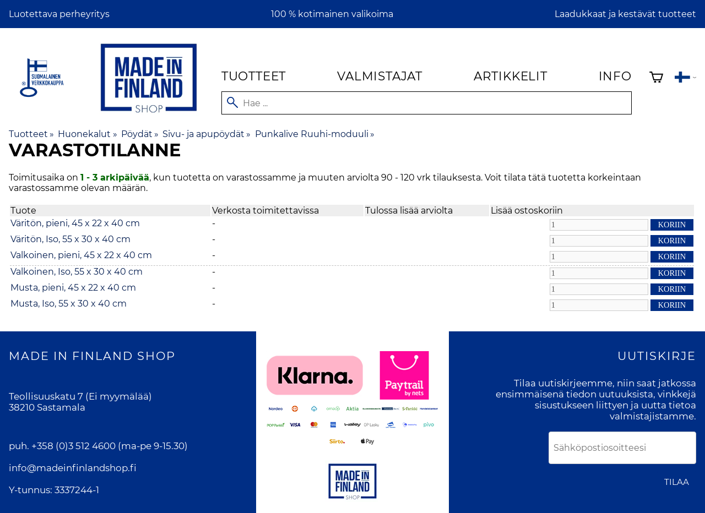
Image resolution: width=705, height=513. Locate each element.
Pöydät (140, 134)
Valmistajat (379, 76)
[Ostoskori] (656, 78)
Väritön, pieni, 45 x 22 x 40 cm (75, 223)
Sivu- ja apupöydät (206, 134)
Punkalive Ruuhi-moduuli (315, 134)
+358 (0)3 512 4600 (73, 445)
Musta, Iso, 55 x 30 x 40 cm (68, 303)
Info (615, 76)
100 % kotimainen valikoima (332, 14)
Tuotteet (253, 76)
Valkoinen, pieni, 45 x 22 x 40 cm (81, 255)
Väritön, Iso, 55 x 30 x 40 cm (70, 239)
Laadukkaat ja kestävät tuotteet (625, 14)
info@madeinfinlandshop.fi (73, 467)
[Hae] (426, 102)
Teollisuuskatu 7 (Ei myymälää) (80, 396)
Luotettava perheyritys (59, 14)
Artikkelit (510, 76)
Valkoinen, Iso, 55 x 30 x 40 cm (76, 271)
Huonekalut (87, 134)
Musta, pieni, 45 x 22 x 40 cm (73, 287)
